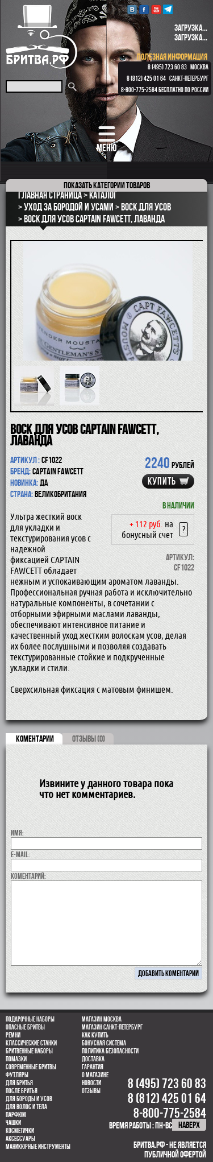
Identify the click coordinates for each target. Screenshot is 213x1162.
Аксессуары (20, 1139)
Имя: (17, 832)
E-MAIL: (20, 854)
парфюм (16, 1115)
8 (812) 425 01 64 (146, 78)
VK (132, 9)
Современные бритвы (31, 1067)
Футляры (17, 1075)
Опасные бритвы (25, 1027)
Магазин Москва (102, 1019)
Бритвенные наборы (29, 1051)
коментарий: (28, 875)
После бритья (21, 1091)
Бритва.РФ (41, 37)
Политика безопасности (110, 1051)
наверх (189, 1125)
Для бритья (19, 1083)
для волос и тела (26, 1107)
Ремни (13, 1035)
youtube (156, 9)
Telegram (168, 9)
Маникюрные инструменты (38, 1147)
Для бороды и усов (29, 1099)
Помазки (16, 1059)
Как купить (95, 1035)
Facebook (144, 9)
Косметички (20, 1131)
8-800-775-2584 (139, 90)
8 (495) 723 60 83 (167, 67)
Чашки (13, 1123)
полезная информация (172, 56)
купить (162, 481)
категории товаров (107, 185)
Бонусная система (104, 1043)
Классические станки (31, 1043)
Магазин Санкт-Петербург (112, 1027)
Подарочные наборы (30, 1019)
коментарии (35, 738)
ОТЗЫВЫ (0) (88, 738)
